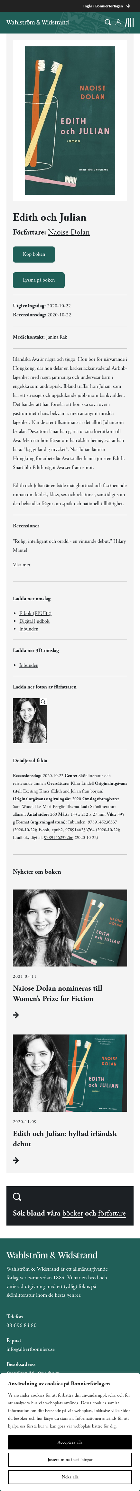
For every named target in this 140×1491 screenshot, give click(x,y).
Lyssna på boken (39, 280)
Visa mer (21, 565)
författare (112, 1213)
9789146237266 (58, 838)
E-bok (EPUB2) (35, 613)
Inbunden (28, 629)
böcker (72, 1213)
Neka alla (70, 1477)
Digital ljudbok (34, 621)
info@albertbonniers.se (30, 1349)
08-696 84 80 (21, 1325)
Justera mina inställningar (70, 1460)
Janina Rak (56, 337)
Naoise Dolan (69, 232)
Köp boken (34, 254)
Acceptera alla (70, 1442)
